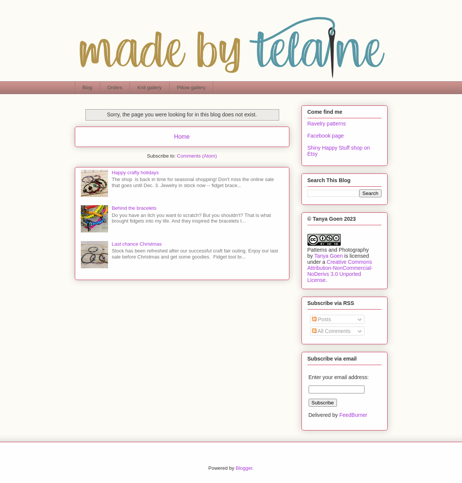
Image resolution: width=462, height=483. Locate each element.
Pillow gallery (191, 87)
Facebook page (325, 136)
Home (182, 136)
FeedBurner (353, 415)
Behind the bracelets (134, 208)
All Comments (331, 331)
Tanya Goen (328, 256)
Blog (87, 87)
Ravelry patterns (326, 124)
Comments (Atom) (197, 156)
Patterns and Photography (338, 250)
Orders (114, 87)
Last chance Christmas (137, 244)
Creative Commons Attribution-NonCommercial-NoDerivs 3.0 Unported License (340, 271)
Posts (321, 319)
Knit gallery (150, 87)
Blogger (244, 468)
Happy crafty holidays (135, 172)
